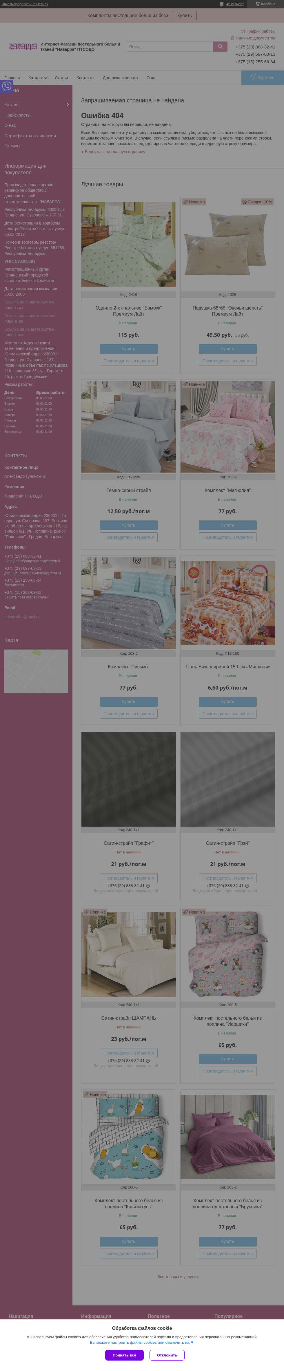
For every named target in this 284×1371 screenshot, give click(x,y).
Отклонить (167, 1355)
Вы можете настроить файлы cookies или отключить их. (140, 1342)
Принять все (124, 1355)
